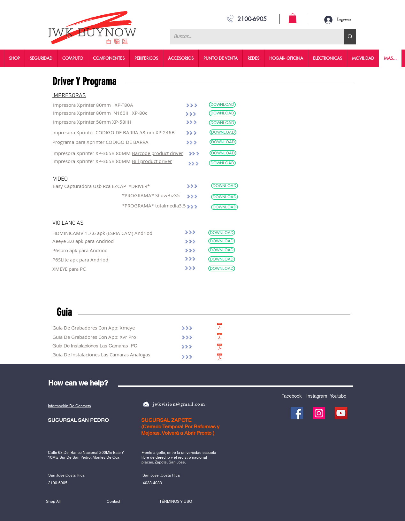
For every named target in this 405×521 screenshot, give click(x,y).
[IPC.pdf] (219, 348)
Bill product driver (152, 161)
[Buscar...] (252, 36)
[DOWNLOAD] (222, 105)
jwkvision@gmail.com (179, 404)
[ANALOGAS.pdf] (219, 358)
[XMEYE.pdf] (219, 327)
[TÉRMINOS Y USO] (184, 502)
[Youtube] (340, 396)
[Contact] (129, 502)
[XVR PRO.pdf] (219, 337)
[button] (292, 18)
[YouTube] (341, 413)
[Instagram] (319, 396)
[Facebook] (293, 396)
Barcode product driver (157, 153)
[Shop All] (68, 502)
